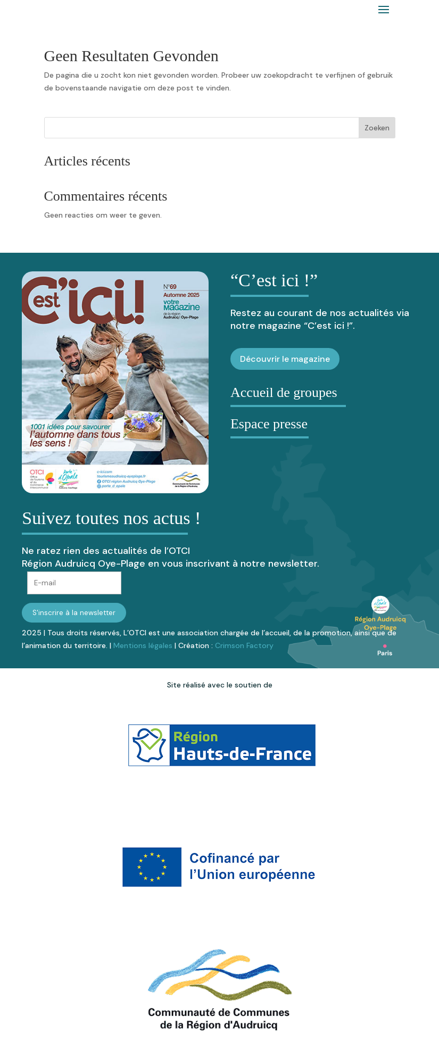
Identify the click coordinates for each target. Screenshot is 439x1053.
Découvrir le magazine (285, 358)
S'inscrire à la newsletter (73, 612)
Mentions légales (142, 645)
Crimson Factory (244, 645)
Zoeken (377, 127)
